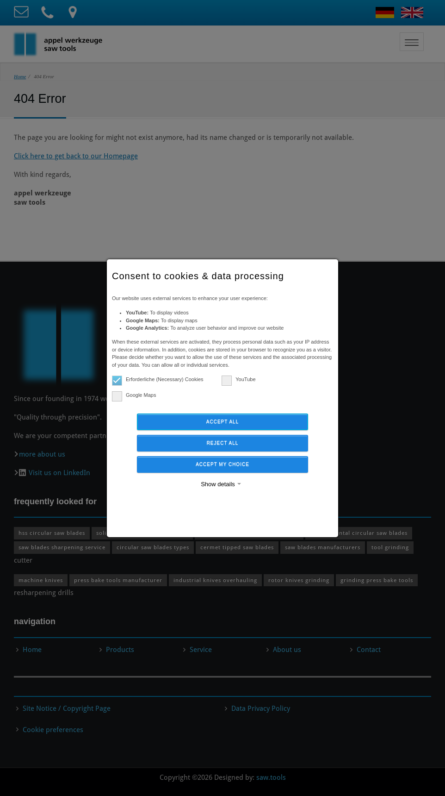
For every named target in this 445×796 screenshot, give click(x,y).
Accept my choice (222, 464)
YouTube (238, 379)
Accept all (222, 421)
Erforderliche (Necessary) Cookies (158, 379)
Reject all (223, 442)
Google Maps (134, 395)
